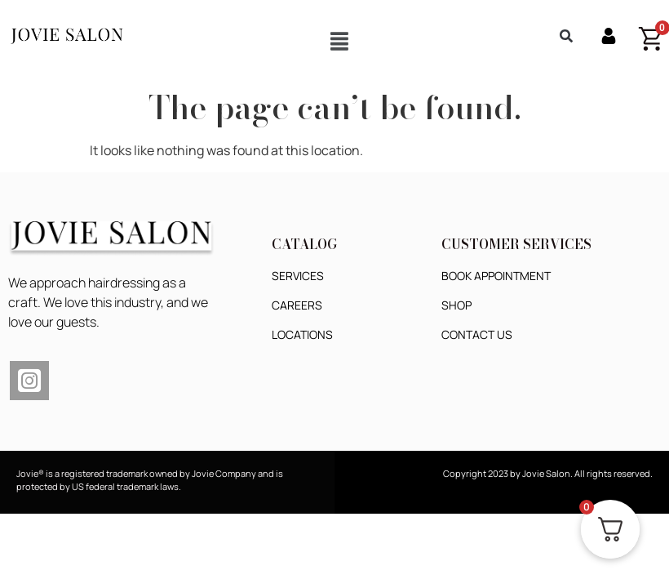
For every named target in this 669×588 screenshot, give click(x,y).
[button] (339, 40)
